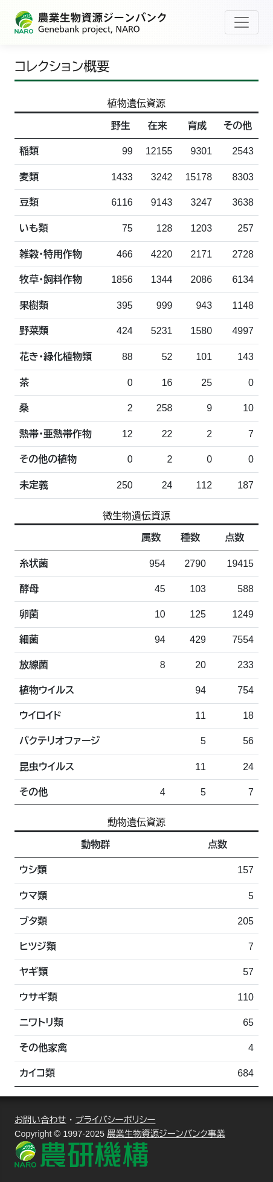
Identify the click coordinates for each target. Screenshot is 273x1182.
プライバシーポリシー (115, 1120)
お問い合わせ (40, 1120)
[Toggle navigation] (242, 22)
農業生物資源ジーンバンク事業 (166, 1134)
